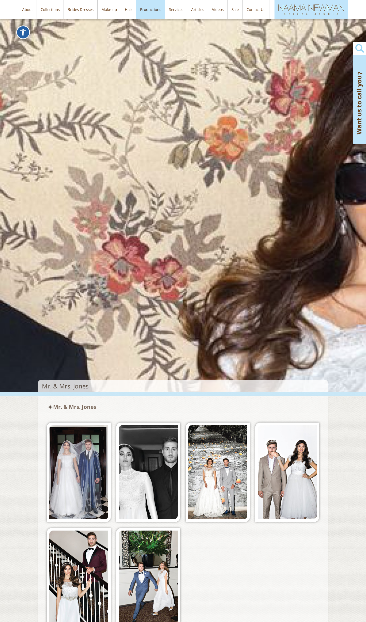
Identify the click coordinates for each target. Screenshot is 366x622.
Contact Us (256, 9)
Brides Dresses (81, 9)
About (27, 9)
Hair (128, 9)
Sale (235, 9)
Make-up (109, 9)
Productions (150, 9)
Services (176, 9)
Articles (197, 9)
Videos (218, 9)
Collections (50, 9)
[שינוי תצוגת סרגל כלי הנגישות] (23, 32)
